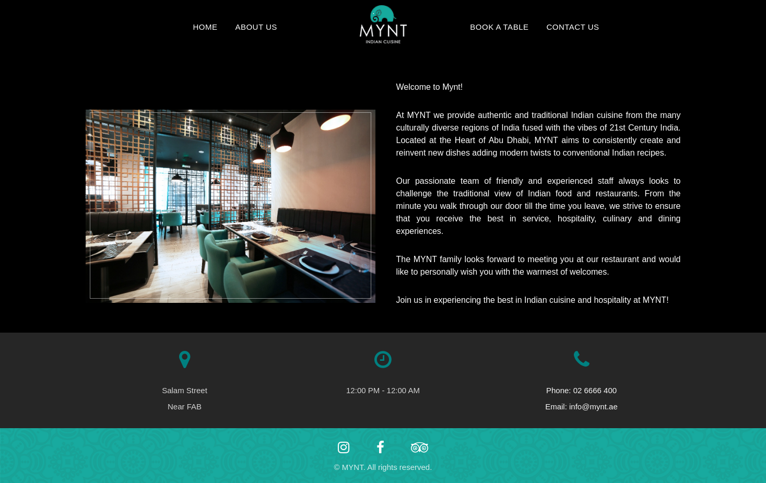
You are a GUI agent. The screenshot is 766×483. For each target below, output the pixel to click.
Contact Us (572, 26)
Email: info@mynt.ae (581, 406)
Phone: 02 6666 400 (581, 390)
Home (205, 26)
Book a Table (499, 26)
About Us (256, 26)
